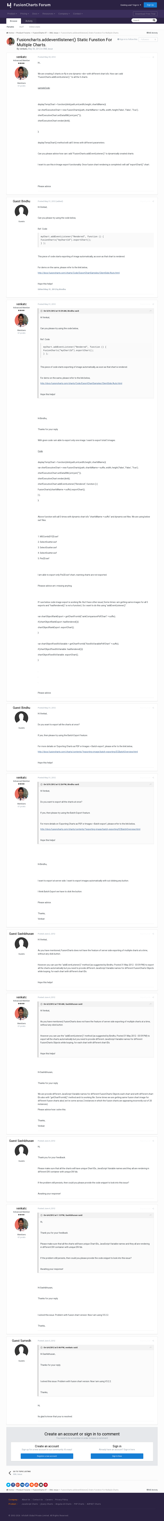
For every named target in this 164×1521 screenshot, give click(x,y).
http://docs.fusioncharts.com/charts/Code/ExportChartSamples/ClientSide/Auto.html (77, 273)
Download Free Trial (145, 13)
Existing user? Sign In (131, 5)
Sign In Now (117, 1453)
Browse (13, 21)
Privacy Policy (61, 1496)
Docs (35, 13)
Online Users (34, 27)
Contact (78, 13)
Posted (45, 57)
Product (12, 13)
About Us (26, 1496)
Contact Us (38, 1496)
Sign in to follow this (128, 39)
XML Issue (48, 49)
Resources (48, 13)
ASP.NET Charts (94, 1501)
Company (64, 13)
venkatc (23, 49)
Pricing (24, 13)
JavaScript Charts (30, 1501)
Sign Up (150, 5)
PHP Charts (79, 1501)
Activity (29, 21)
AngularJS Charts (64, 1501)
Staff (21, 27)
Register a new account (47, 1453)
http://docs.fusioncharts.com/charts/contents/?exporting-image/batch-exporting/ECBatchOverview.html (86, 752)
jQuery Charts (47, 1501)
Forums (10, 27)
